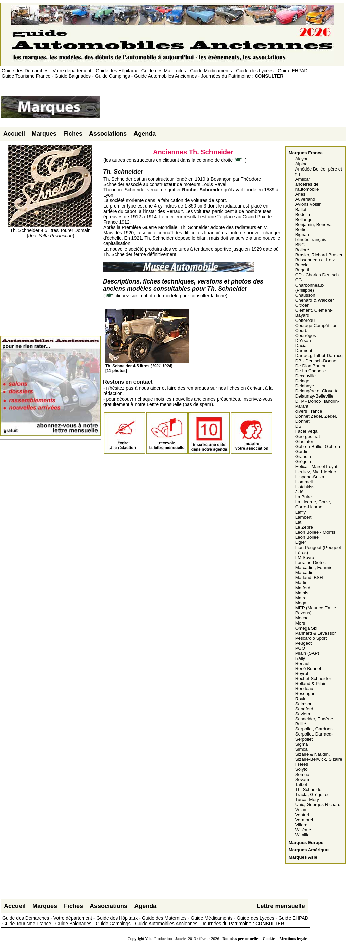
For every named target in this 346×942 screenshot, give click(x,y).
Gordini (302, 451)
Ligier (300, 542)
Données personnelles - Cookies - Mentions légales (265, 938)
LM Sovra (304, 557)
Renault (303, 663)
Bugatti (302, 269)
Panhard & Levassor (315, 633)
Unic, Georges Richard (318, 804)
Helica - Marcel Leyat (316, 466)
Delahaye (304, 385)
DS (298, 426)
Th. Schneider (309, 789)
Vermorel (304, 819)
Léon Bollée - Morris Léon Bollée (315, 535)
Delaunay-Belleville (314, 396)
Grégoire (304, 461)
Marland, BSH (309, 577)
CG (298, 279)
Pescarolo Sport (311, 638)
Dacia (301, 345)
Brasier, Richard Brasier (319, 254)
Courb (301, 330)
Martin (301, 582)
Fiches (72, 133)
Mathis (301, 592)
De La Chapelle (310, 370)
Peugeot (303, 643)
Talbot (301, 784)
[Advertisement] (223, 110)
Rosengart (305, 693)
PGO (300, 648)
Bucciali (303, 264)
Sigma (301, 744)
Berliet (301, 229)
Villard (301, 824)
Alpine (301, 163)
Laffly (300, 512)
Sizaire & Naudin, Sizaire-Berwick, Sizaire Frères (318, 759)
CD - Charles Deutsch (317, 274)
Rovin (301, 698)
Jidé (299, 491)
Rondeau (304, 688)
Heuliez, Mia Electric (315, 471)
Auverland (305, 199)
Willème (303, 829)
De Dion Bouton (311, 365)
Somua (302, 774)
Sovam (302, 779)
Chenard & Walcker (314, 300)
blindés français (310, 239)
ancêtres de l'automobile (307, 187)
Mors (300, 623)
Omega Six (306, 628)
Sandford (304, 708)
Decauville (305, 375)
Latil (299, 522)
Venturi (302, 814)
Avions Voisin (308, 204)
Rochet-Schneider (313, 678)
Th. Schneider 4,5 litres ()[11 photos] (147, 366)
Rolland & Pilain (311, 683)
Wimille (302, 834)
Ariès (300, 194)
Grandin (303, 456)
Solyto (301, 769)
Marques (44, 133)
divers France (308, 411)
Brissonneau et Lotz (315, 259)
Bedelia (302, 214)
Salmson (304, 703)
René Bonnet (308, 668)
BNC (300, 244)
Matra (301, 597)
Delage (302, 380)
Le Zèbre (304, 527)
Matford (302, 587)
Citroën (302, 305)
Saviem (302, 713)
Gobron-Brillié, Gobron (317, 446)
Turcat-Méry (307, 799)
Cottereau (305, 320)
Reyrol (301, 673)
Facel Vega (306, 431)
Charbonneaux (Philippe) (309, 287)
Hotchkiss (305, 486)
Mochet (302, 617)
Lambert (303, 517)
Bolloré (302, 249)
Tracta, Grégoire (311, 794)
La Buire (303, 496)
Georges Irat (307, 436)
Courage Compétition (316, 325)
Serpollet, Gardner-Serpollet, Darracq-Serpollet (314, 734)
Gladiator (304, 441)
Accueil (14, 133)
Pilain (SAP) (307, 653)
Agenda (144, 133)
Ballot (300, 209)
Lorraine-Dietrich (312, 562)
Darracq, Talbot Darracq (319, 355)
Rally (300, 658)
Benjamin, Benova (313, 224)
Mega (300, 602)
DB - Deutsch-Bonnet (316, 360)
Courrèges (305, 335)
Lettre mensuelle (281, 906)
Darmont (303, 350)
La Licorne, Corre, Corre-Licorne (313, 504)
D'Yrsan (303, 340)
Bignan (302, 234)
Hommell (304, 481)
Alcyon (302, 158)
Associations (108, 133)
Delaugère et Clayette (317, 390)
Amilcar (302, 179)
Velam (301, 809)
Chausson (305, 295)
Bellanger (304, 219)
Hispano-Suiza (309, 476)
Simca (301, 749)
